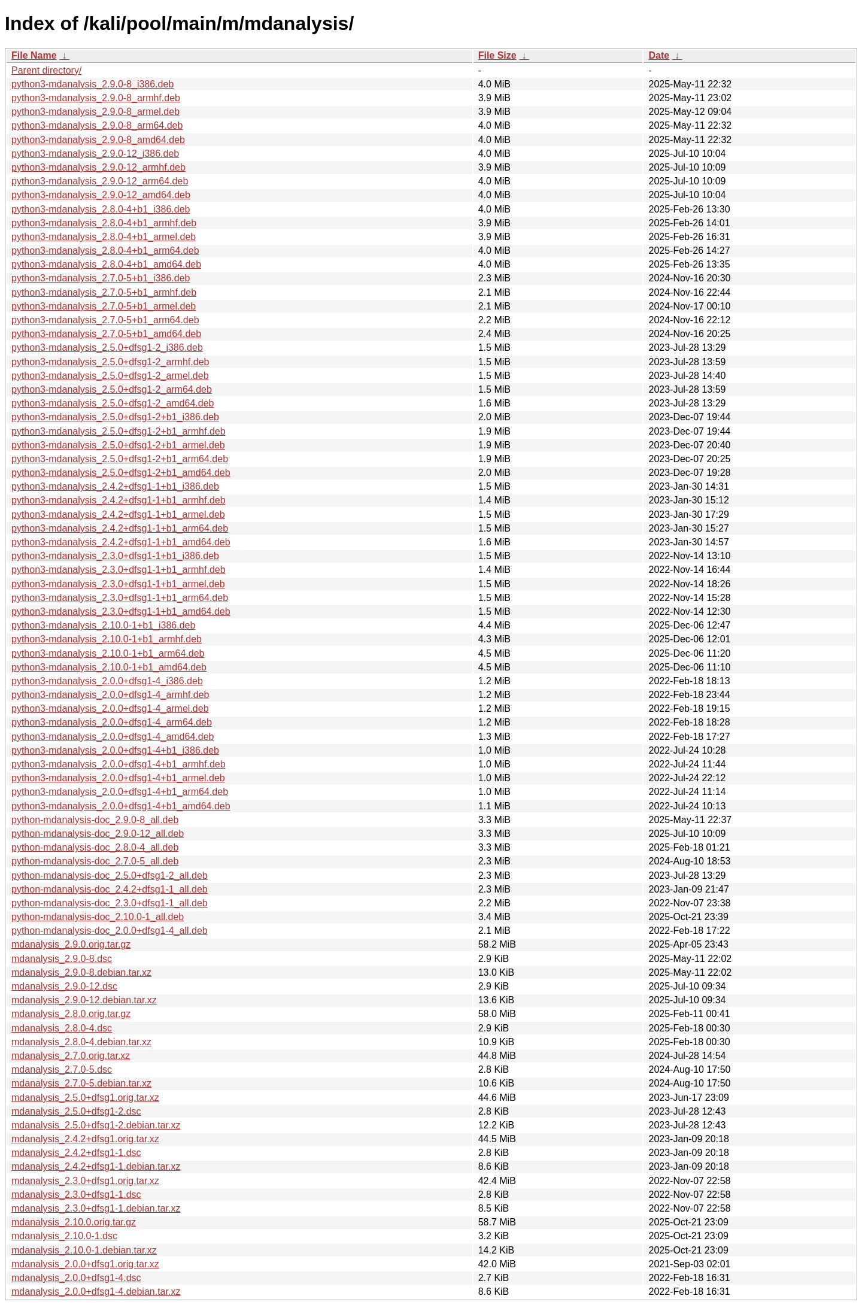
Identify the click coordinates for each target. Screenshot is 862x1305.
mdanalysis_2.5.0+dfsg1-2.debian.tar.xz (95, 1125)
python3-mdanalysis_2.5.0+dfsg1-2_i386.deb (107, 347)
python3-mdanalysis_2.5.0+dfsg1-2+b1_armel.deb (118, 445)
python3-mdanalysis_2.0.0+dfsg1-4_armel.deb (110, 708)
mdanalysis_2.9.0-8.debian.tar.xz (81, 972)
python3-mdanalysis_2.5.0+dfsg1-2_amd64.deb (112, 403)
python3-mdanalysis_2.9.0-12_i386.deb (95, 153)
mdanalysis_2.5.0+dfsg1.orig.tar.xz (85, 1097)
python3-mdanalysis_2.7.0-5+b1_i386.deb (100, 278)
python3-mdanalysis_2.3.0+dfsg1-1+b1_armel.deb (118, 584)
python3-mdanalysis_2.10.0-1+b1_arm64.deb (107, 653)
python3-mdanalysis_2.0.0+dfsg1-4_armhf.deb (110, 695)
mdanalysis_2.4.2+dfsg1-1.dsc (76, 1153)
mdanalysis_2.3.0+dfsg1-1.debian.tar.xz (95, 1208)
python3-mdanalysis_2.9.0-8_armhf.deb (95, 98)
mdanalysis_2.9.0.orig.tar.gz (70, 944)
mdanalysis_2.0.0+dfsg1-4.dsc (76, 1278)
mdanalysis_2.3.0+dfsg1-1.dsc (76, 1194)
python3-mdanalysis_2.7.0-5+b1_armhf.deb (103, 292)
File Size (497, 55)
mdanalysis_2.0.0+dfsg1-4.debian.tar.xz (95, 1291)
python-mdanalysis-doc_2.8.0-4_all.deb (94, 847)
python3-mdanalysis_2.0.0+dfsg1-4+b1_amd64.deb (120, 806)
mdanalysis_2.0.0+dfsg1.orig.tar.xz (85, 1264)
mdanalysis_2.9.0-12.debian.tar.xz (84, 1000)
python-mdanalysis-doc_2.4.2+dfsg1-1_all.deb (109, 889)
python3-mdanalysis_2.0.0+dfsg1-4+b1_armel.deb (118, 778)
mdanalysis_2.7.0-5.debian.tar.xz (81, 1083)
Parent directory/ (46, 70)
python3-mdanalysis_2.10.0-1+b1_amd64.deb (109, 667)
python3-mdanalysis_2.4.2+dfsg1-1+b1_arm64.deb (119, 528)
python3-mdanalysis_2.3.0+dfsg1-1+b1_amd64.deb (120, 611)
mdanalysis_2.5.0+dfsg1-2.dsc (76, 1111)
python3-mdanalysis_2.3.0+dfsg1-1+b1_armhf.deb (118, 570)
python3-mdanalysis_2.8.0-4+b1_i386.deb (100, 209)
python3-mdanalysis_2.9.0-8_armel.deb (95, 112)
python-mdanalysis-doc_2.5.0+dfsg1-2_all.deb (109, 875)
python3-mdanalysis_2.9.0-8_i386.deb (92, 84)
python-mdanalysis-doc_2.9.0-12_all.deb (97, 833)
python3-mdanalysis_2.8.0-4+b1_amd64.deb (106, 264)
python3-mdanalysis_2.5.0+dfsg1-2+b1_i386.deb (115, 417)
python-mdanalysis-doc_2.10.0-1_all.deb (97, 917)
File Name (34, 55)
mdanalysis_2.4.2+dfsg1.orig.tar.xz (85, 1139)
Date (658, 55)
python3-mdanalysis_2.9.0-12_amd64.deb (100, 195)
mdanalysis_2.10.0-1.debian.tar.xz (84, 1250)
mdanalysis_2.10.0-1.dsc (64, 1236)
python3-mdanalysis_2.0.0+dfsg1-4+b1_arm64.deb (119, 792)
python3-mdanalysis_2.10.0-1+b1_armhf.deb (106, 639)
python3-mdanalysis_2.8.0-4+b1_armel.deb (103, 237)
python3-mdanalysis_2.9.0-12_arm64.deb (99, 181)
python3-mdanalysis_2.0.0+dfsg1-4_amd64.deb (112, 737)
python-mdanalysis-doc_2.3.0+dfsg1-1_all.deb (109, 903)
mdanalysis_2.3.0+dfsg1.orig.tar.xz (85, 1181)
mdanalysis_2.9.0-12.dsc (64, 986)
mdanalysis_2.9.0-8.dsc (61, 959)
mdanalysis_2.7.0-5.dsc (61, 1069)
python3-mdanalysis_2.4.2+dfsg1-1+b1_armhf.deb (118, 500)
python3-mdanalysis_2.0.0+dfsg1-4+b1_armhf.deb (118, 764)
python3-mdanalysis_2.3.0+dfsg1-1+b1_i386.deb (115, 556)
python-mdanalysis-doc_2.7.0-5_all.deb (94, 861)
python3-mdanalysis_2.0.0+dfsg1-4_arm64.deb (111, 722)
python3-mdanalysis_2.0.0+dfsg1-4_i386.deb (107, 681)
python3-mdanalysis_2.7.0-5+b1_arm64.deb (105, 320)
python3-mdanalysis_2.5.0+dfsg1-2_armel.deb (110, 376)
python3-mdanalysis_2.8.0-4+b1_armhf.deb (103, 223)
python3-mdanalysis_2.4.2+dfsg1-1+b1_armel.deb (118, 514)
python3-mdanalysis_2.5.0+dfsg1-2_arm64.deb (111, 389)
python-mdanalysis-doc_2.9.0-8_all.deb (94, 820)
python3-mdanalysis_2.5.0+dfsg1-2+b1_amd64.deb (120, 473)
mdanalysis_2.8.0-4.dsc (61, 1028)
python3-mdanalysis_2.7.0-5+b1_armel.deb (103, 306)
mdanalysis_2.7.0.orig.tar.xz (70, 1056)
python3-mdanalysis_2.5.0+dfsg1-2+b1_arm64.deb (119, 459)
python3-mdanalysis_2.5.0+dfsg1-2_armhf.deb (110, 362)
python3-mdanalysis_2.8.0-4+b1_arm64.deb (105, 250)
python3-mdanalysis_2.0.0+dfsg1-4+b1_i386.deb (115, 750)
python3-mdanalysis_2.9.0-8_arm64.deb (97, 125)
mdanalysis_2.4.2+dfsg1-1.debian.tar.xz (95, 1166)
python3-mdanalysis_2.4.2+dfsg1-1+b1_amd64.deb (120, 542)
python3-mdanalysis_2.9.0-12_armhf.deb (98, 167)
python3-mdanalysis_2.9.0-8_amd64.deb (98, 140)
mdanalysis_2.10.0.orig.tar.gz (73, 1222)
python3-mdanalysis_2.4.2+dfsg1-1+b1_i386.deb (115, 486)
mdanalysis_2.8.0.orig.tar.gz (70, 1014)
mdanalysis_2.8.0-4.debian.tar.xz (81, 1042)
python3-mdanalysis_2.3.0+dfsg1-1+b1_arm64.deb (119, 598)
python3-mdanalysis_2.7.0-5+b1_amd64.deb (106, 334)
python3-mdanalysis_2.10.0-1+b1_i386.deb (103, 625)
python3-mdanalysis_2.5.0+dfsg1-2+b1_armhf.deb (118, 431)
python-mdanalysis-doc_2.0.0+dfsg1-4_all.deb (109, 930)
